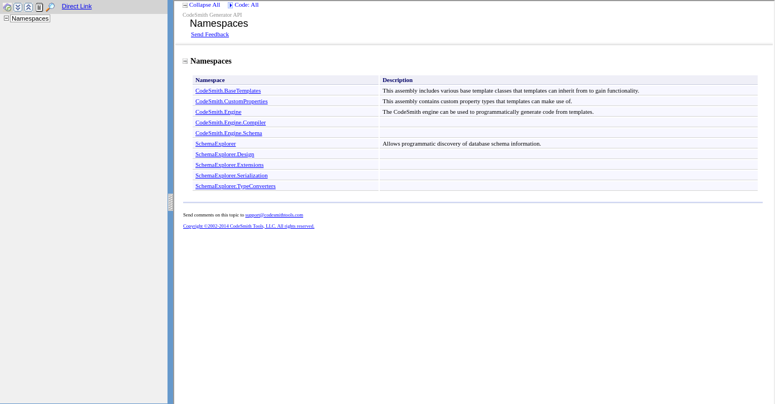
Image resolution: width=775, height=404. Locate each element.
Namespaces (30, 18)
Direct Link (77, 6)
